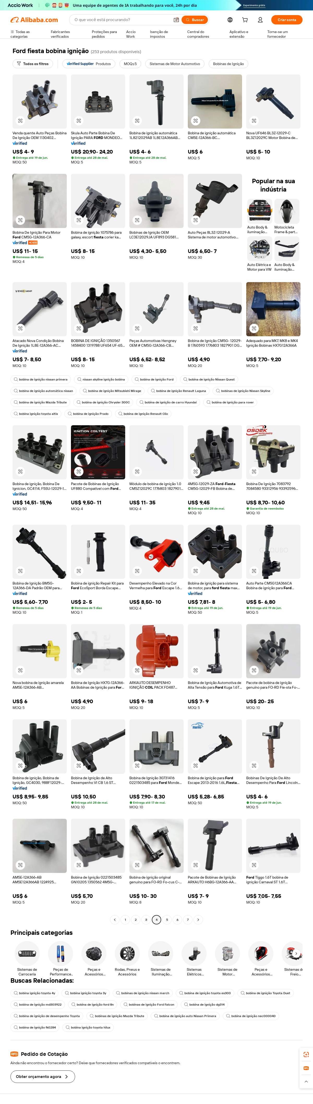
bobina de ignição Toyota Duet (265, 993)
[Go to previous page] (114, 919)
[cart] (246, 20)
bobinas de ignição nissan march (142, 993)
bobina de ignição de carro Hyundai (168, 402)
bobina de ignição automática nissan (43, 391)
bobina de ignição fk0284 (35, 1027)
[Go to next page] (198, 919)
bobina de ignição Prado (88, 414)
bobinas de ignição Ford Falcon (149, 1005)
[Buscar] (195, 20)
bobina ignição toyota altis (36, 414)
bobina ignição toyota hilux (88, 1027)
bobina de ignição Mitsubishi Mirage (112, 391)
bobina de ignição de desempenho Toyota (47, 1016)
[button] (176, 20)
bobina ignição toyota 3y (85, 993)
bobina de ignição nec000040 (251, 1016)
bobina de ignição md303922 (38, 1005)
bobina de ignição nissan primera (41, 379)
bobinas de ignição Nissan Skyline (243, 391)
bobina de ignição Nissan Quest (209, 379)
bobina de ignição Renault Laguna (178, 391)
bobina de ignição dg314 (204, 1005)
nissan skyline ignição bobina (101, 379)
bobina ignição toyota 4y (34, 993)
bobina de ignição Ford (154, 379)
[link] (306, 1054)
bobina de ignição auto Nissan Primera (185, 1016)
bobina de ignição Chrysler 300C (103, 402)
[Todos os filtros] (33, 63)
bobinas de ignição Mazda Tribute (117, 1016)
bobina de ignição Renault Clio (143, 414)
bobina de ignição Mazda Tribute (40, 402)
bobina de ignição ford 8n (92, 1005)
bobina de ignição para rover (230, 402)
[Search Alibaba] (122, 20)
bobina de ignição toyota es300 (205, 993)
